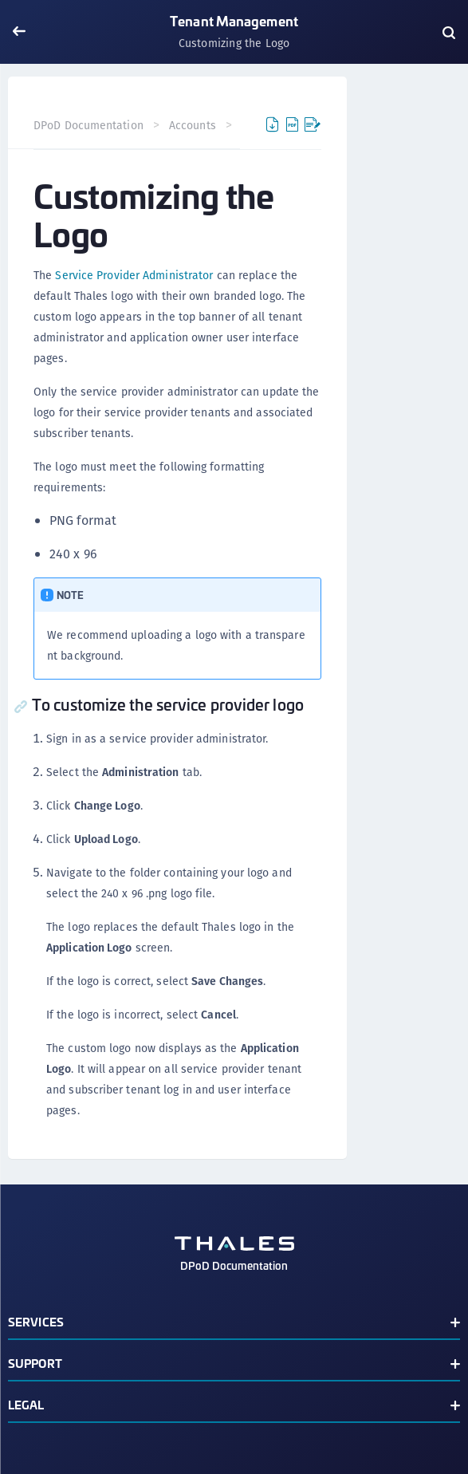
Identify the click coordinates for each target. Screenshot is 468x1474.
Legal (26, 1404)
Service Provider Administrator (134, 275)
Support (35, 1362)
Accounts (192, 125)
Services (36, 1321)
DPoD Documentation (88, 125)
